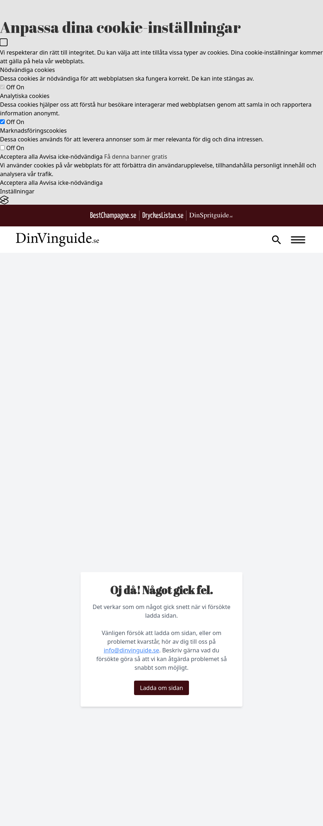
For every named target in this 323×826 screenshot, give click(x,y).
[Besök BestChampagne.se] (113, 216)
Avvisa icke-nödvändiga (71, 157)
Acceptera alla (19, 157)
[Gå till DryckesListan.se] (162, 216)
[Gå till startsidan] (57, 239)
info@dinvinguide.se (131, 650)
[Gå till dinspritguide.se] (211, 216)
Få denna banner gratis (135, 157)
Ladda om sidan (161, 688)
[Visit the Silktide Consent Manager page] (161, 200)
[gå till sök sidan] (276, 239)
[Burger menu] (298, 240)
